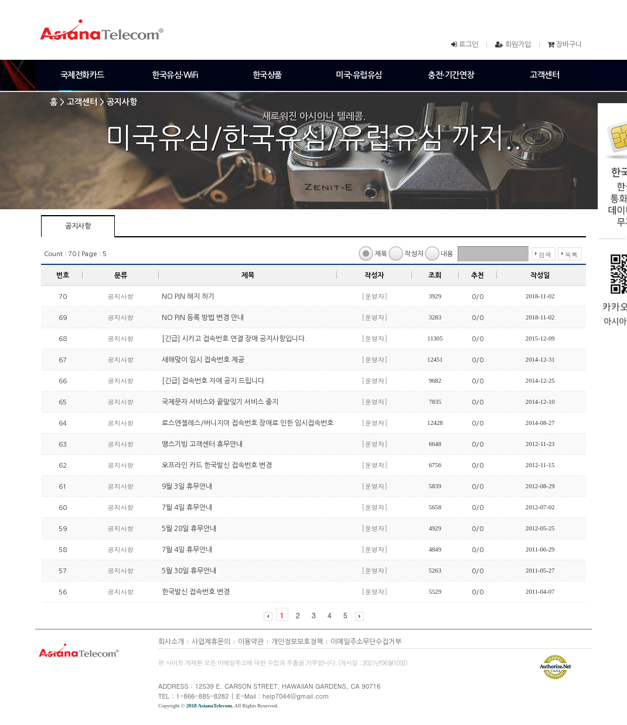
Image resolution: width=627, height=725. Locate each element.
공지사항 (78, 226)
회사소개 (171, 641)
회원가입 (518, 44)
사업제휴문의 (211, 641)
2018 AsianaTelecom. (209, 706)
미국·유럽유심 (359, 75)
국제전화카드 (82, 75)
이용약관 (251, 641)
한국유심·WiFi (175, 75)
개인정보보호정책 (297, 641)
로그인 (468, 44)
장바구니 (569, 44)
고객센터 (544, 75)
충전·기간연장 (451, 75)
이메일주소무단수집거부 (365, 641)
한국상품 (267, 75)
